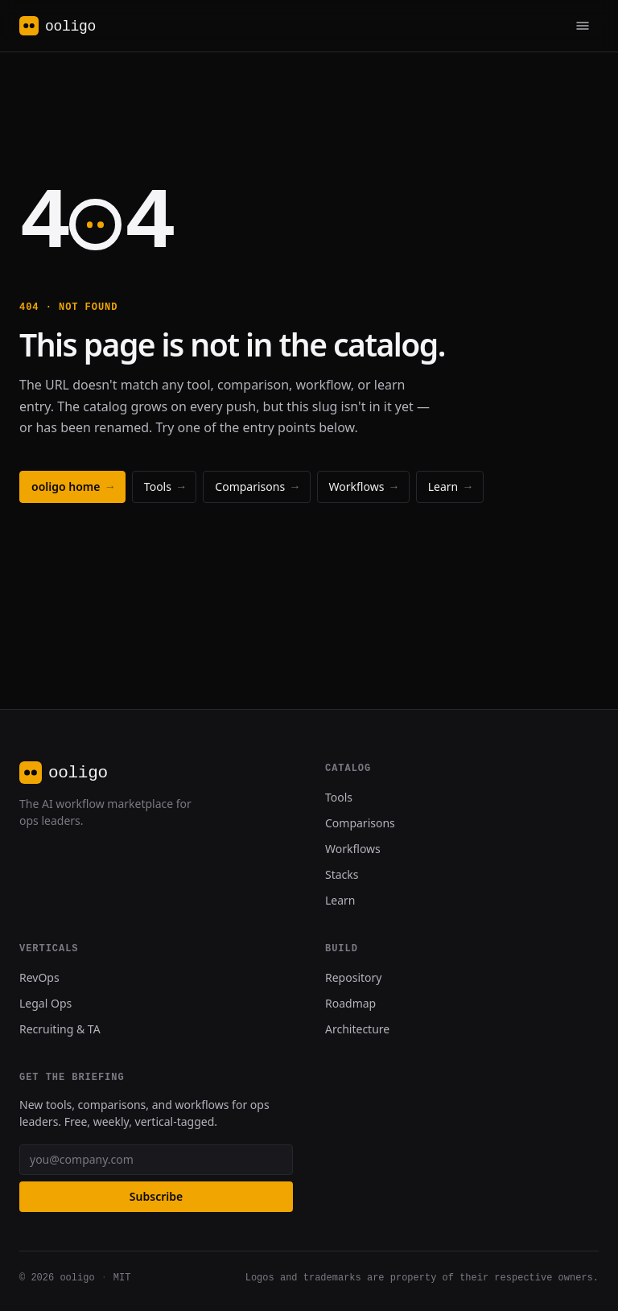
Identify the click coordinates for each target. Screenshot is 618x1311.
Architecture (357, 1029)
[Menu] (582, 26)
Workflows (363, 486)
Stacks (342, 874)
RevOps (39, 977)
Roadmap (350, 1003)
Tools (164, 486)
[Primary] (582, 26)
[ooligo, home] (57, 25)
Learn (450, 486)
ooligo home (72, 486)
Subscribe (156, 1196)
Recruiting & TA (60, 1029)
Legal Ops (45, 1003)
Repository (353, 977)
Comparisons (256, 486)
